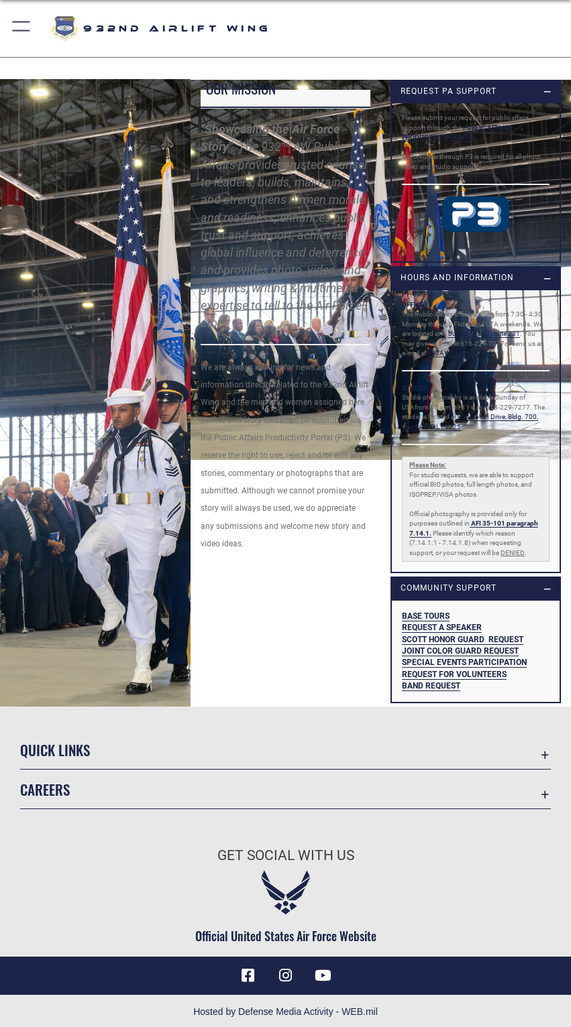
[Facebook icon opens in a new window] (248, 975)
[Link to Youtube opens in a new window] (323, 975)
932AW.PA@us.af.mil (459, 353)
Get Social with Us (285, 855)
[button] (22, 28)
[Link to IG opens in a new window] (286, 975)
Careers (45, 789)
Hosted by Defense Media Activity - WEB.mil (285, 1011)
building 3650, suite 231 (484, 333)
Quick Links (55, 749)
